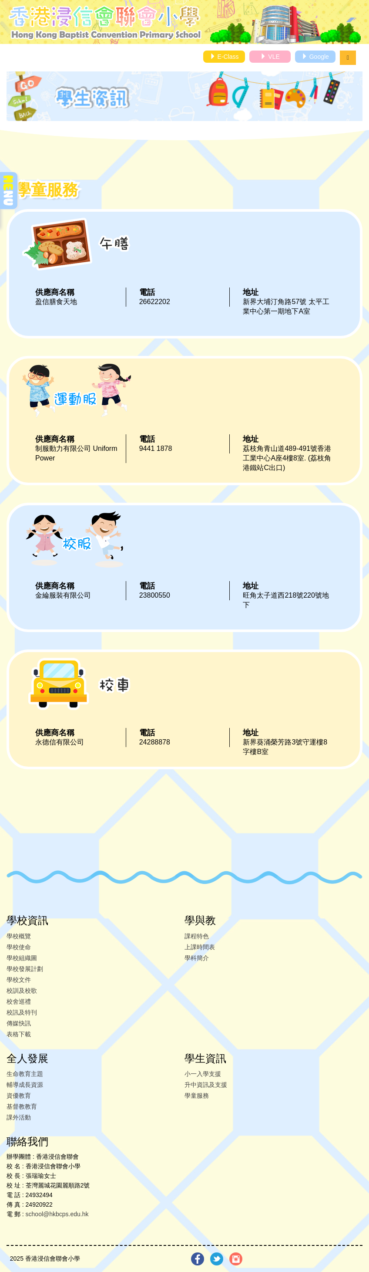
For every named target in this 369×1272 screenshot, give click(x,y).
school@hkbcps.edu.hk (57, 1214)
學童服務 (196, 1095)
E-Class (224, 56)
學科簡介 (196, 957)
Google (315, 56)
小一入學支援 (202, 1073)
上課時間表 (199, 947)
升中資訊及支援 (205, 1084)
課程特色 (196, 936)
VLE (269, 56)
